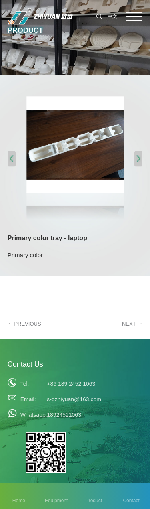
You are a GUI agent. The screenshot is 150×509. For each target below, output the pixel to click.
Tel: (24, 384)
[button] (12, 158)
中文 (112, 16)
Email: (28, 399)
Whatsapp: (31, 415)
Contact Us (25, 364)
